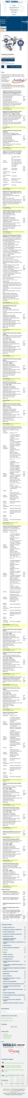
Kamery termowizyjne (8, 931)
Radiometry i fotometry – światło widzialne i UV (12, 979)
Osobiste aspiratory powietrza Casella (13, 1003)
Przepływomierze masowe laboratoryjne (14, 995)
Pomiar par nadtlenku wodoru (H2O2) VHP (13, 983)
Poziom (5, 952)
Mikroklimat (6, 973)
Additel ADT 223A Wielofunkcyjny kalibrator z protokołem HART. (11, 626)
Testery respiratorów (9, 992)
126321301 (7, 1090)
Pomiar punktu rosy (8, 936)
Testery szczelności (8, 956)
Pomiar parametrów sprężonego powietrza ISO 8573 (14, 969)
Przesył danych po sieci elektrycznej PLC (13, 990)
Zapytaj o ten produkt (8, 59)
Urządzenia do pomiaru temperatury (12, 929)
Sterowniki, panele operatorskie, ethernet (12, 987)
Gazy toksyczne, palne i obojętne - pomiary (12, 1000)
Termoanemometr (7, 1036)
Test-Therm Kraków (14, 2)
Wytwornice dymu (7, 959)
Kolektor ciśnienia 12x (15, 837)
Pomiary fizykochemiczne (9, 981)
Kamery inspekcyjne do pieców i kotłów (11, 962)
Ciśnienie (5, 950)
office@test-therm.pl (14, 1092)
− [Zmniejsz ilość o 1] (2, 66)
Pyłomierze (6, 997)
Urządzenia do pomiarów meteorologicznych (9, 939)
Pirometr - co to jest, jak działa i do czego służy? (12, 1083)
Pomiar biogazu (7, 945)
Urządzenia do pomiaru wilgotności (12, 934)
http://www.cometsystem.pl (6, 1018)
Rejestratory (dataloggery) (10, 971)
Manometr (6, 1034)
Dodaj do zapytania (15, 66)
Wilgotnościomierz (7, 1038)
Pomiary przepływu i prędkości (11, 947)
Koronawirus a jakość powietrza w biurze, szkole (14, 1063)
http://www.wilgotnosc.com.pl (7, 1020)
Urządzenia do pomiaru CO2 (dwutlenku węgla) (13, 943)
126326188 (12, 1090)
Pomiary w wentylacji (8, 927)
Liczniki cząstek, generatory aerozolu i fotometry (13, 965)
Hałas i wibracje (7, 975)
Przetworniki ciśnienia (8, 1035)
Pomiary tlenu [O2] (8, 954)
